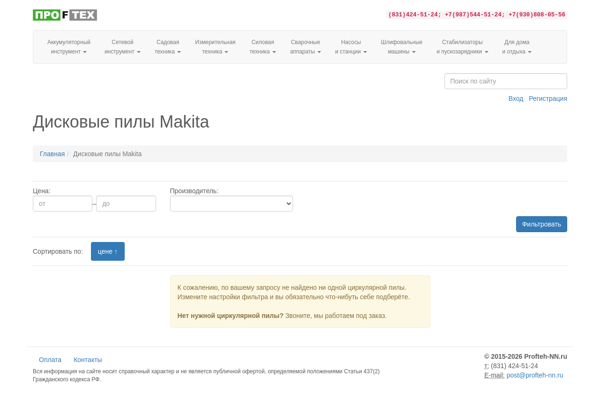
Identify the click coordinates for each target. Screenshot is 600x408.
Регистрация (548, 98)
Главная (52, 154)
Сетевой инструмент (123, 47)
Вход (516, 98)
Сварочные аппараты (305, 47)
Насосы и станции (351, 47)
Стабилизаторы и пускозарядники (462, 47)
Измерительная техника (215, 47)
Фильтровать (541, 224)
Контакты (88, 359)
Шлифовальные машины (402, 47)
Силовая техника (262, 47)
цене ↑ (108, 251)
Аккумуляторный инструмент (68, 47)
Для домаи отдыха (517, 47)
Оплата (50, 359)
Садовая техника (168, 47)
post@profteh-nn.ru (535, 375)
